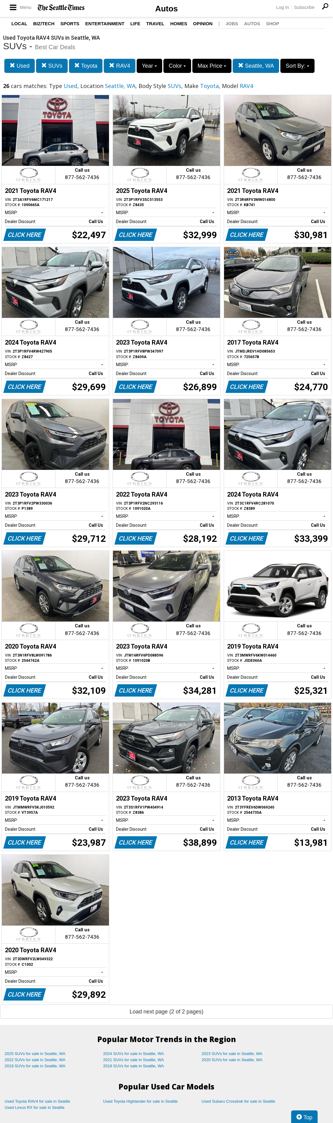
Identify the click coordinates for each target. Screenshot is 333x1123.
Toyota (86, 65)
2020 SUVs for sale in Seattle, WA (232, 1059)
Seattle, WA (256, 65)
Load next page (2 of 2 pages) (166, 1012)
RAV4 (119, 65)
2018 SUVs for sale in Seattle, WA (133, 1066)
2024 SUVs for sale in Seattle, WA (133, 1053)
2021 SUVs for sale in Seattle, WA (133, 1059)
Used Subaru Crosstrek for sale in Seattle (238, 1101)
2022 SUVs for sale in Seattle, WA (35, 1059)
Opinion (202, 23)
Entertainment (104, 23)
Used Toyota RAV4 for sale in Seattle (37, 1101)
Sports (69, 23)
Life (135, 23)
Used (20, 65)
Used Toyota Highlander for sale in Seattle (140, 1101)
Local (19, 23)
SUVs (51, 65)
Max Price (212, 66)
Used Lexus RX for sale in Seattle (34, 1107)
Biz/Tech (43, 23)
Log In (282, 7)
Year (149, 66)
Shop (272, 23)
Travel (155, 23)
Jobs (232, 23)
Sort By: (297, 66)
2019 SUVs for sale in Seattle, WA (35, 1066)
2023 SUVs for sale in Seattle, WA (232, 1053)
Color (177, 66)
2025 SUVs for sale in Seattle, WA (35, 1053)
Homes (178, 23)
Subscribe (304, 7)
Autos (166, 8)
